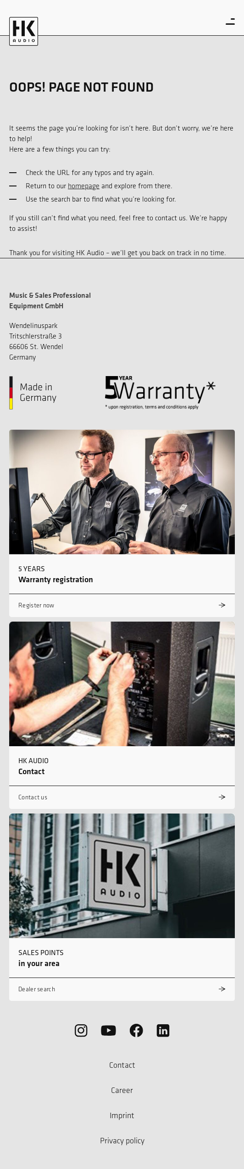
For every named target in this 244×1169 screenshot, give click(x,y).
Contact (122, 1065)
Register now (36, 605)
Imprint (122, 1115)
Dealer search (36, 989)
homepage (84, 185)
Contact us (32, 797)
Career (122, 1090)
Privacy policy (122, 1141)
